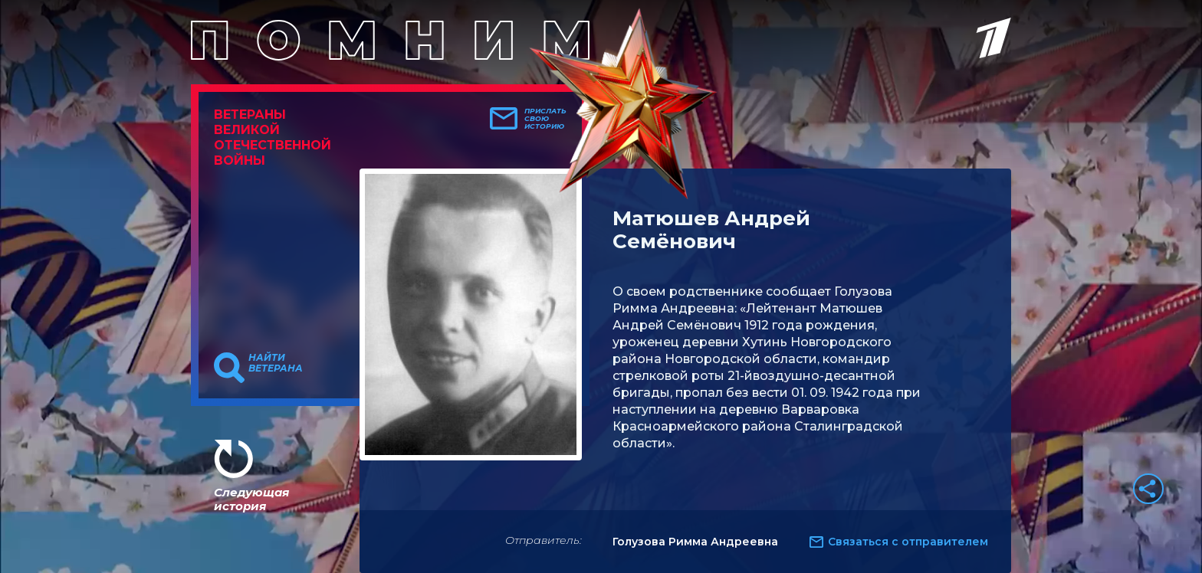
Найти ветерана (275, 363)
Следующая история (251, 499)
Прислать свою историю (545, 118)
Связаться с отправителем (908, 541)
